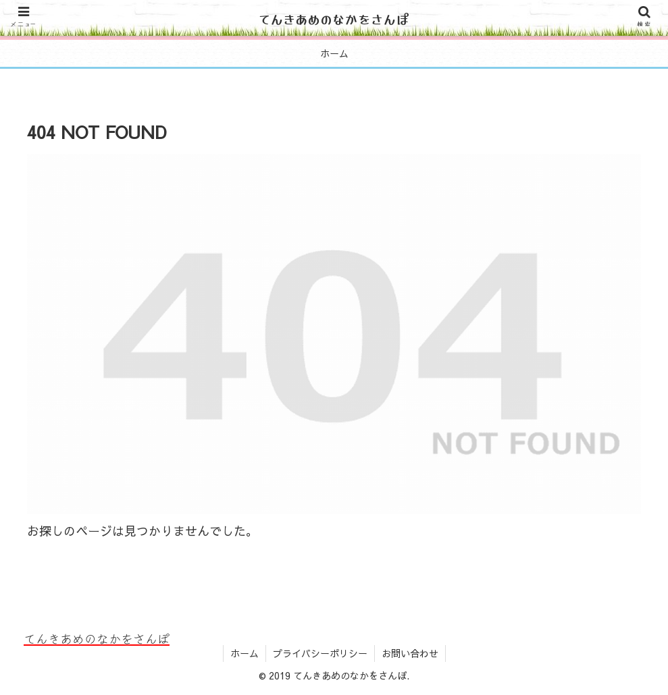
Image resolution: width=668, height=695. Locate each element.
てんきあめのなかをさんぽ (334, 18)
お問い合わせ (410, 653)
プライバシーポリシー (320, 653)
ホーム (244, 653)
